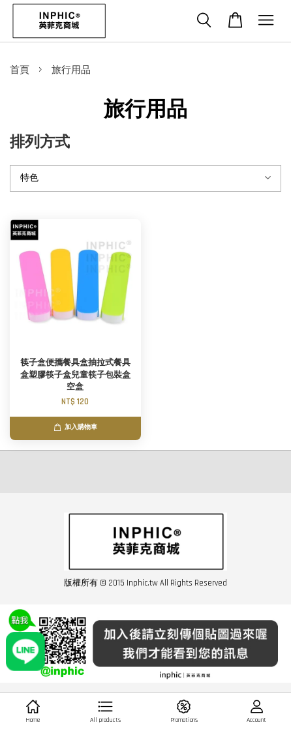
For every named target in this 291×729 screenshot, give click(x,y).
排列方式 (40, 142)
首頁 (19, 70)
